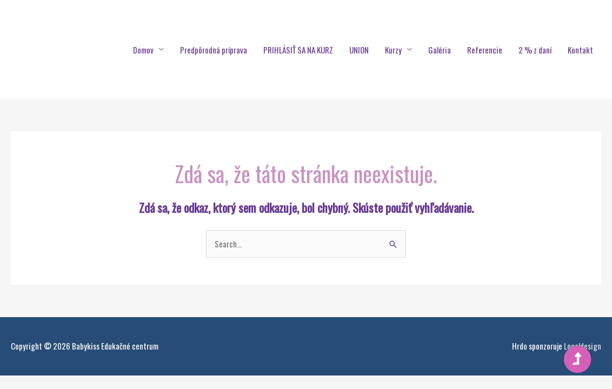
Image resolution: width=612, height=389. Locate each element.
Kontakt (580, 50)
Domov (143, 50)
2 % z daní (534, 50)
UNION (359, 50)
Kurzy (393, 50)
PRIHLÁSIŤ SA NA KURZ (298, 50)
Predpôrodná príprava (213, 50)
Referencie (484, 50)
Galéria (439, 50)
